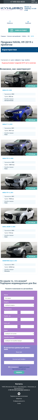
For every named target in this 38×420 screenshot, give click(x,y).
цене (12, 60)
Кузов (6, 330)
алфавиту (18, 60)
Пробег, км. (7, 316)
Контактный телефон (19, 359)
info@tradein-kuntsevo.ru (23, 390)
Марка (6, 295)
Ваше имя (19, 352)
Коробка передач (9, 337)
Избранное (10, 23)
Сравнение (28, 23)
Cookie (19, 403)
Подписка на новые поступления (19, 396)
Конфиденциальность (19, 401)
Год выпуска (7, 309)
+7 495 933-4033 (17, 2)
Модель (6, 302)
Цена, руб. (7, 323)
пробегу (27, 60)
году (22, 60)
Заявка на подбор (19, 30)
